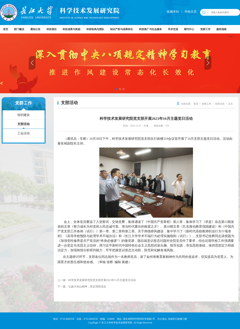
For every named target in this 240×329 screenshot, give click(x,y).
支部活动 (23, 124)
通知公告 (35, 29)
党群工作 (205, 29)
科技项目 (52, 29)
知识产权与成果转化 (121, 29)
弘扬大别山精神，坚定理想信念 (87, 286)
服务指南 (221, 29)
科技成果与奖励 (71, 29)
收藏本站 (173, 11)
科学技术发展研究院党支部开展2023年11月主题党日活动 (102, 280)
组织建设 (23, 115)
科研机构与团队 (95, 29)
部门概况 (19, 29)
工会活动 (23, 133)
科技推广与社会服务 (150, 29)
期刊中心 (189, 29)
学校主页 (191, 11)
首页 (5, 29)
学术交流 (173, 29)
